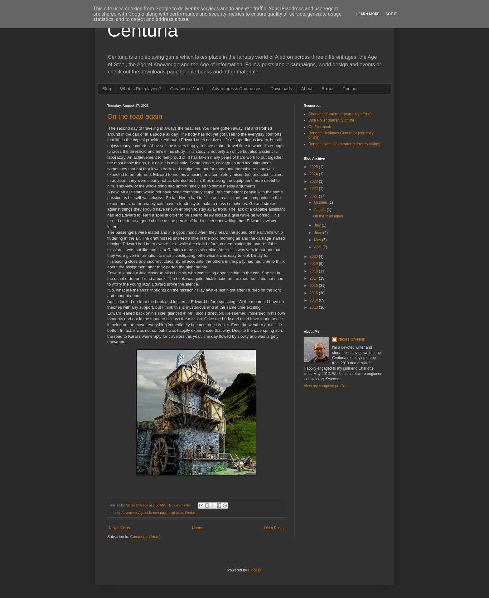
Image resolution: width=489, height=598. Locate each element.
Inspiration (175, 513)
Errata (327, 88)
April (318, 247)
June (318, 233)
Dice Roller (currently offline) (332, 120)
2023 (314, 181)
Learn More (368, 14)
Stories (190, 513)
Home (197, 528)
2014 (314, 300)
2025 (314, 167)
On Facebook (319, 127)
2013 (314, 307)
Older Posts (273, 528)
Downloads (281, 88)
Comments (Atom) (145, 537)
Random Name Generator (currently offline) (344, 144)
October (321, 202)
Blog (106, 88)
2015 (314, 293)
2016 (314, 285)
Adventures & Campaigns (236, 88)
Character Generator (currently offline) (340, 114)
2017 (314, 278)
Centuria (142, 30)
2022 (314, 189)
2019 (314, 264)
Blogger (254, 570)
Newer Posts (119, 528)
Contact (349, 88)
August (320, 209)
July (318, 225)
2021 (314, 196)
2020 (314, 256)
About (306, 88)
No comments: (180, 505)
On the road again (134, 116)
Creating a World (186, 88)
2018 (314, 271)
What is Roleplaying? (140, 88)
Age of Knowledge (152, 513)
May (318, 240)
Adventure (129, 513)
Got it (391, 14)
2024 (314, 174)
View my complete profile (324, 386)
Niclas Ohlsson (352, 339)
